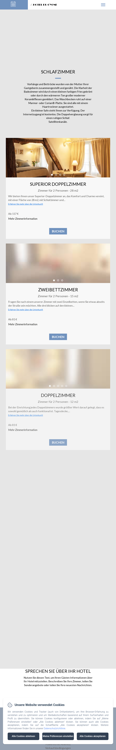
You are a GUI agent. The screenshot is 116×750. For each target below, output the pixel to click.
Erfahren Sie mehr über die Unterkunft (25, 204)
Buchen (58, 231)
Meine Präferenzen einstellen (58, 736)
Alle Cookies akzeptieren (92, 736)
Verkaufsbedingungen (58, 748)
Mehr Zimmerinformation (22, 218)
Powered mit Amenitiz (58, 744)
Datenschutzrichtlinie (54, 728)
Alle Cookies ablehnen (23, 736)
